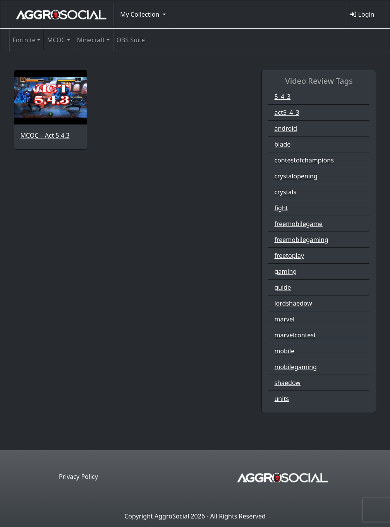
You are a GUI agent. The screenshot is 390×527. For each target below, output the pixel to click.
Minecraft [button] (91, 40)
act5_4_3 (286, 112)
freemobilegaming (301, 239)
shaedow (287, 382)
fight (281, 208)
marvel (284, 319)
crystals (285, 192)
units (281, 398)
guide (282, 287)
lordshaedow (293, 303)
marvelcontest (295, 335)
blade (282, 144)
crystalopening (295, 176)
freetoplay (289, 255)
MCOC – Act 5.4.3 (45, 135)
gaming (285, 271)
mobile (284, 351)
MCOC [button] (56, 40)
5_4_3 (282, 96)
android (285, 128)
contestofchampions (303, 160)
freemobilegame (298, 223)
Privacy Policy (78, 476)
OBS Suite (131, 40)
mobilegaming (295, 367)
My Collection (140, 14)
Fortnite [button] (24, 40)
